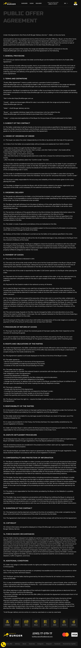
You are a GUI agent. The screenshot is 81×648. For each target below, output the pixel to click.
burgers (24, 3)
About (24, 644)
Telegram (49, 644)
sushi (31, 3)
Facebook (57, 644)
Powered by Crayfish (69, 644)
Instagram (40, 644)
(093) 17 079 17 (53, 4)
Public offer (8, 644)
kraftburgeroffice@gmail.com (42, 636)
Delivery (39, 3)
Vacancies (32, 644)
